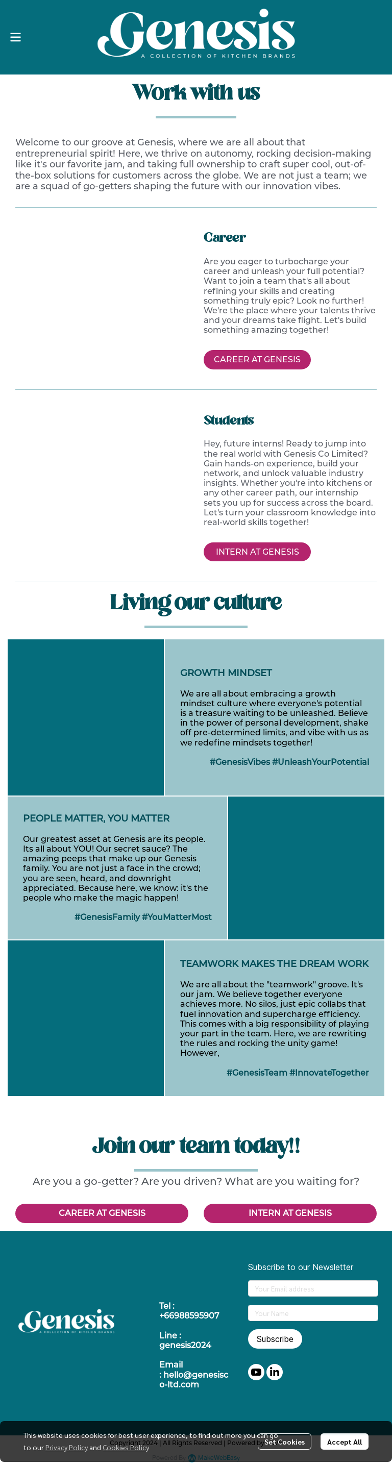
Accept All (344, 1441)
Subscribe (275, 1339)
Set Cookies (284, 1441)
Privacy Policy (66, 1447)
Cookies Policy (126, 1447)
